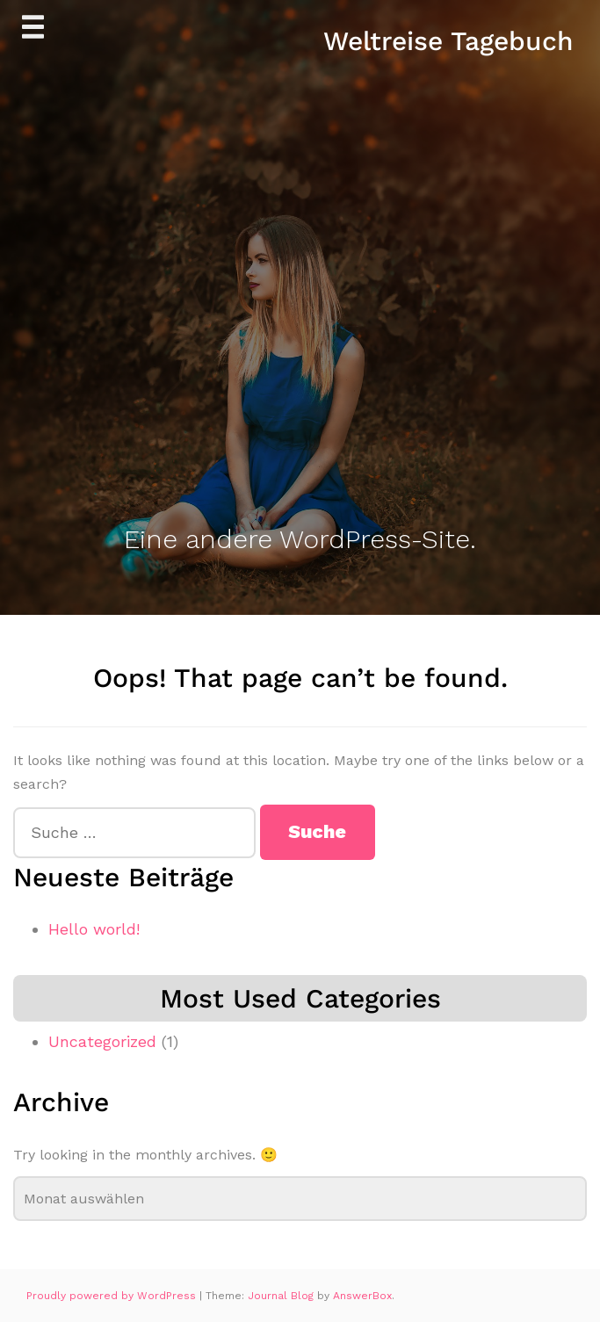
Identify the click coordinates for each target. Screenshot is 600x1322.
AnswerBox (362, 1295)
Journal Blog (282, 1295)
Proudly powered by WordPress (112, 1295)
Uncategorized (102, 1041)
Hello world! (94, 929)
